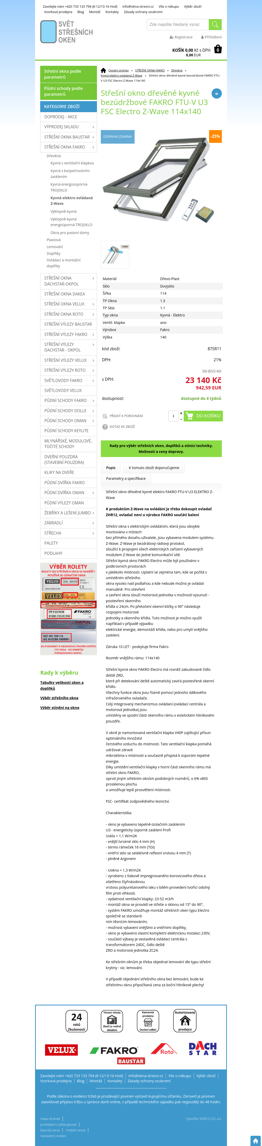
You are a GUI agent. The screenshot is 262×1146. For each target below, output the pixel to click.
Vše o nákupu (169, 6)
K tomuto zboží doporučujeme (154, 467)
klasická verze (50, 1130)
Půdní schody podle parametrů (63, 91)
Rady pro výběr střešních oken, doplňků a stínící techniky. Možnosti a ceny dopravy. (161, 448)
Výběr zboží (192, 6)
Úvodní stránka (118, 70)
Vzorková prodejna (58, 12)
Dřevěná (176, 70)
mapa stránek (50, 1119)
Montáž (94, 12)
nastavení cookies (53, 1136)
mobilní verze (75, 1130)
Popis (111, 467)
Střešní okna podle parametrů (62, 74)
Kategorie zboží (61, 106)
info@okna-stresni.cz (138, 6)
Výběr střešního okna (59, 697)
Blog (80, 12)
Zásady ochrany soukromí (143, 12)
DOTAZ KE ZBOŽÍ (122, 427)
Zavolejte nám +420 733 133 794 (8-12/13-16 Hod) (80, 6)
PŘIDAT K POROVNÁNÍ (126, 416)
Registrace (181, 37)
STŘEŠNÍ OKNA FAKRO (150, 70)
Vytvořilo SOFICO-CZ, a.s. (204, 1119)
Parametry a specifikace (126, 478)
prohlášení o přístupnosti (58, 1124)
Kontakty (112, 12)
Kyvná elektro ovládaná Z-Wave (121, 75)
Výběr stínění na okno (59, 707)
